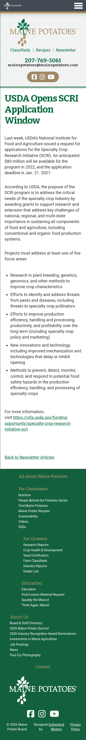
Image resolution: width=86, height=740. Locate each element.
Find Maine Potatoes (33, 506)
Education (32, 583)
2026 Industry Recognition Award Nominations (43, 634)
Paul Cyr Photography (25, 655)
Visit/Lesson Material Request (43, 594)
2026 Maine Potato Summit (29, 628)
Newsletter (66, 50)
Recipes (43, 50)
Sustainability (28, 516)
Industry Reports (35, 566)
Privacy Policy (75, 727)
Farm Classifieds (35, 561)
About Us (19, 617)
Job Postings (19, 644)
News (14, 650)
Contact (43, 666)
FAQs (22, 527)
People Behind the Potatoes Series (43, 500)
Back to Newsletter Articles (29, 457)
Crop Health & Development (43, 550)
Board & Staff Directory (26, 623)
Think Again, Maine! (36, 605)
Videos (23, 521)
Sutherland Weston (56, 727)
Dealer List (31, 571)
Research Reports (36, 545)
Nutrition (25, 495)
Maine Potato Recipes (34, 511)
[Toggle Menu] (43, 6)
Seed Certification (36, 555)
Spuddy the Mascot (35, 600)
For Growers (35, 538)
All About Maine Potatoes (43, 476)
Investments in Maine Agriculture (33, 639)
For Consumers (33, 488)
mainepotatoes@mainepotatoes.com (43, 65)
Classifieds (20, 50)
